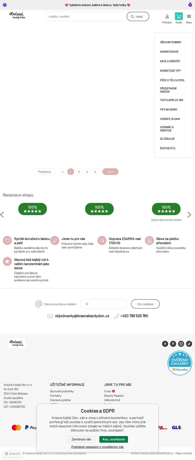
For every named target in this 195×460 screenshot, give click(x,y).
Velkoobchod (112, 400)
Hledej (139, 16)
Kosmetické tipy (170, 70)
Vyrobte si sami (170, 119)
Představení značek (168, 90)
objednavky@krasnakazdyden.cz (82, 315)
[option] (32, 213)
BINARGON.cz (164, 453)
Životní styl (168, 148)
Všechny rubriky (170, 42)
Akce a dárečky (170, 61)
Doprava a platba (60, 400)
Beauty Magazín (114, 395)
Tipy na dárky (168, 109)
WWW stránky (139, 453)
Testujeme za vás (171, 100)
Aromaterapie (169, 51)
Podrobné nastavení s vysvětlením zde (97, 447)
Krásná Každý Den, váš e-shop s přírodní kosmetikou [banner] (20, 15)
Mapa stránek (183, 453)
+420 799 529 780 (134, 315)
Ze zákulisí (167, 138)
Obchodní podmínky (62, 391)
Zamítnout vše (81, 439)
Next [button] (189, 214)
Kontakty (55, 395)
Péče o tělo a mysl (172, 80)
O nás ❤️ (109, 391)
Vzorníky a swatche (167, 129)
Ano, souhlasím (113, 439)
